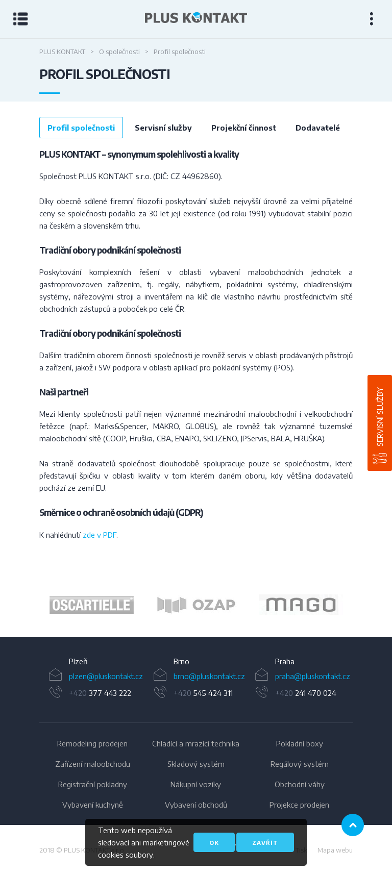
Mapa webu (335, 850)
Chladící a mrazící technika (195, 743)
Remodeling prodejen (92, 743)
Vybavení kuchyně (92, 804)
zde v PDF (99, 534)
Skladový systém (196, 763)
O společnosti (119, 51)
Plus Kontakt (62, 51)
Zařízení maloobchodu (92, 763)
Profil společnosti (81, 127)
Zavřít (265, 842)
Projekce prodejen (299, 804)
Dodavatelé (318, 127)
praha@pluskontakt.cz (312, 676)
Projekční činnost (243, 127)
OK (214, 842)
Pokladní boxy (299, 743)
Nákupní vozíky (195, 784)
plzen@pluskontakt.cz (106, 676)
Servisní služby (379, 416)
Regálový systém (300, 763)
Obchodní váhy (300, 784)
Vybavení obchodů (196, 804)
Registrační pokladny (92, 784)
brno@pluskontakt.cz (209, 676)
